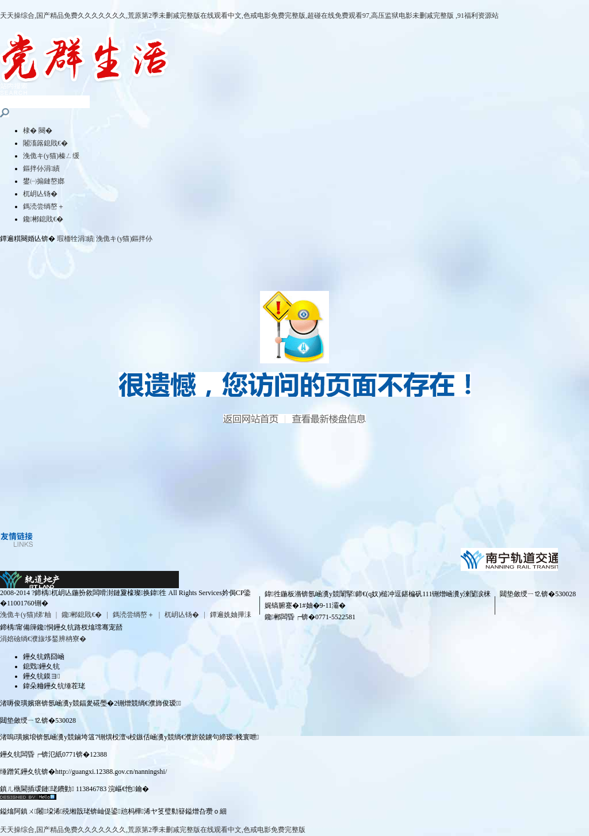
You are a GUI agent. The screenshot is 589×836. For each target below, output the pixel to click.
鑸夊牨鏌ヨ (41, 676)
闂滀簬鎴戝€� (45, 143)
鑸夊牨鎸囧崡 (43, 657)
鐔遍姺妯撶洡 (230, 615)
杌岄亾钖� (40, 194)
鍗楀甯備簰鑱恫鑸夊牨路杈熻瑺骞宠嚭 (61, 627)
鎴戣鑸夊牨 (41, 666)
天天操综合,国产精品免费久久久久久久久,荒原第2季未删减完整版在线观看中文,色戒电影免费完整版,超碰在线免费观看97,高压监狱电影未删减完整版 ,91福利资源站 (249, 15)
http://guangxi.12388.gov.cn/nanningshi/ (111, 772)
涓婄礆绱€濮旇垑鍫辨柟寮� (43, 639)
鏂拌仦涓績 (41, 168)
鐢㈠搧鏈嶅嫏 (43, 181)
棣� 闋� (37, 130)
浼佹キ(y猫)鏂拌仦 (124, 239)
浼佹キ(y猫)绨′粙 (25, 615)
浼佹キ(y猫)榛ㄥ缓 (51, 156)
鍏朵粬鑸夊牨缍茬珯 (54, 686)
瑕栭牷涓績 (75, 239)
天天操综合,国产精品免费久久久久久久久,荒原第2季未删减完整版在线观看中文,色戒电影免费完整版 (152, 830)
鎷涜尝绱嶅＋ (43, 206)
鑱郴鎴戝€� (43, 219)
